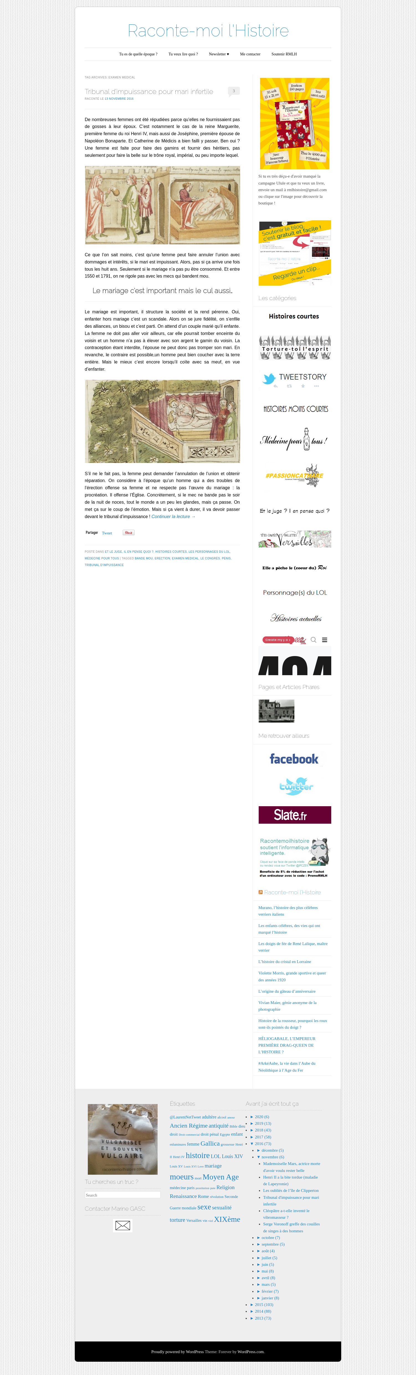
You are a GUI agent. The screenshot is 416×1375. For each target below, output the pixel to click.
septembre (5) (273, 1244)
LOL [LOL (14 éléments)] (216, 1156)
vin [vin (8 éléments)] (205, 1220)
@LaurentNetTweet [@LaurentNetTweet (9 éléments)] (185, 1117)
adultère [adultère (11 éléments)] (209, 1117)
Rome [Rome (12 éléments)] (203, 1196)
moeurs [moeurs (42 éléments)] (182, 1176)
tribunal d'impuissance (104, 565)
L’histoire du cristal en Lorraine (284, 961)
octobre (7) (271, 1237)
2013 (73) (262, 1318)
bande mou (144, 558)
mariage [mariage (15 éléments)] (213, 1166)
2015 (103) (263, 1304)
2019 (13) (262, 1123)
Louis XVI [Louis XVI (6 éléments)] (190, 1166)
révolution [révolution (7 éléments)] (217, 1197)
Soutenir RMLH (284, 54)
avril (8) (268, 1278)
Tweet (107, 533)
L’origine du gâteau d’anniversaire (286, 991)
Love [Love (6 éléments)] (200, 1166)
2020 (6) (261, 1117)
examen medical (185, 558)
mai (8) (268, 1271)
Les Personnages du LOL (209, 551)
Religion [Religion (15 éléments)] (225, 1187)
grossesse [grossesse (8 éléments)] (227, 1144)
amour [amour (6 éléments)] (231, 1117)
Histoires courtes (171, 551)
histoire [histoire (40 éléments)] (198, 1155)
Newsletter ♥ (219, 54)
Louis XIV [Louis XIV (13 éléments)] (232, 1156)
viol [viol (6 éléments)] (210, 1220)
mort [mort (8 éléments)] (198, 1178)
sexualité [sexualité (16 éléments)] (222, 1207)
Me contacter (250, 54)
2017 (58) (262, 1137)
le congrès (210, 558)
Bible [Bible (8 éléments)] (233, 1126)
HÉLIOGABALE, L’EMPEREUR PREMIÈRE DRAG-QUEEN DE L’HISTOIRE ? (286, 1045)
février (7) (270, 1291)
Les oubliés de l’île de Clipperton (291, 1190)
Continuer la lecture (173, 516)
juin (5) (268, 1264)
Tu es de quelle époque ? (138, 54)
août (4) (268, 1251)
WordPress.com (251, 1352)
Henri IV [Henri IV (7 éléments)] (179, 1157)
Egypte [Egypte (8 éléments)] (225, 1134)
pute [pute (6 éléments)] (212, 1188)
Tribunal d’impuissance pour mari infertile (149, 91)
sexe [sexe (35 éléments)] (204, 1206)
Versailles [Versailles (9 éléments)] (193, 1220)
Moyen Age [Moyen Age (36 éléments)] (220, 1176)
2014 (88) (262, 1311)
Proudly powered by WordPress (177, 1352)
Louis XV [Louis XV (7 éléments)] (176, 1166)
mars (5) (269, 1284)
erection (162, 558)
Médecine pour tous (102, 558)
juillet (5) (269, 1258)
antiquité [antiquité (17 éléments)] (219, 1126)
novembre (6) (273, 1157)
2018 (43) (262, 1130)
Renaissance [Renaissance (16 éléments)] (183, 1196)
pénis (226, 558)
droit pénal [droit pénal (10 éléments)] (210, 1134)
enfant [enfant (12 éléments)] (237, 1134)
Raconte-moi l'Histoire (208, 30)
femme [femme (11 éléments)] (193, 1144)
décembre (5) (273, 1150)
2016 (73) (262, 1143)
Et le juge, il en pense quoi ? (129, 551)
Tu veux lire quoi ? (183, 54)
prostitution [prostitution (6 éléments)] (202, 1188)
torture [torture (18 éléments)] (177, 1220)
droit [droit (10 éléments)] (174, 1134)
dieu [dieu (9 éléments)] (241, 1126)
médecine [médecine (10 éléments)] (178, 1187)
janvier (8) (270, 1298)
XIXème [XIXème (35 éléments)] (227, 1219)
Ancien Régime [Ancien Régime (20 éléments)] (189, 1125)
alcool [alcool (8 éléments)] (221, 1117)
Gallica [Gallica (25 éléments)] (210, 1143)
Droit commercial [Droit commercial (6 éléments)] (189, 1134)
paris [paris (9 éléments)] (191, 1187)
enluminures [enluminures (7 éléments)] (178, 1144)
